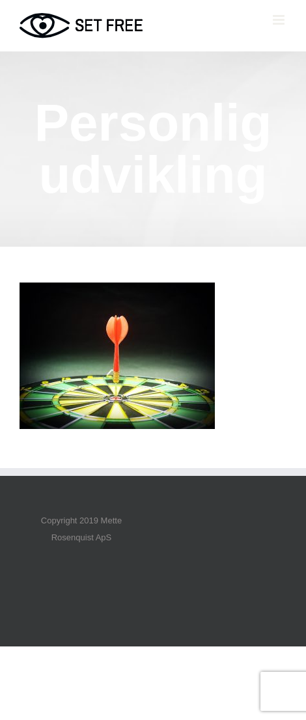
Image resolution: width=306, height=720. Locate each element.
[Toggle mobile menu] (279, 20)
